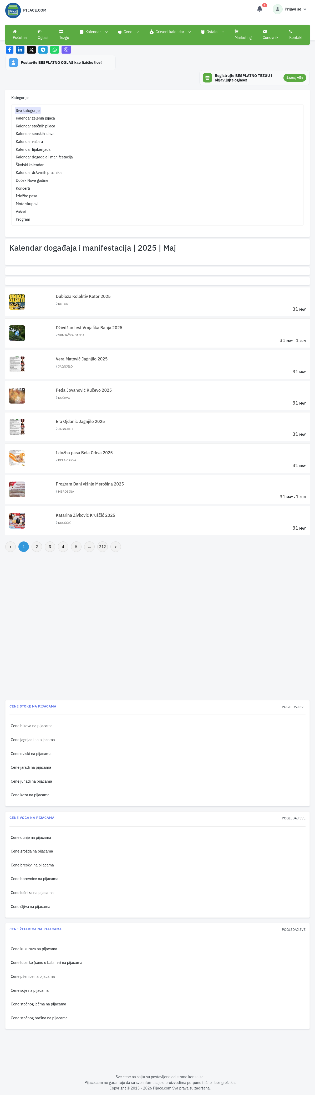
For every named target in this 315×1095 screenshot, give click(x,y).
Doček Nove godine (32, 180)
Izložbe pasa (26, 195)
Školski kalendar (30, 164)
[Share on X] (31, 50)
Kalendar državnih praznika (39, 172)
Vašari (21, 211)
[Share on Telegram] (43, 50)
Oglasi (43, 34)
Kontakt (296, 34)
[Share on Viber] (66, 50)
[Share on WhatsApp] (54, 50)
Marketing (243, 34)
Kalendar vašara (29, 141)
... (89, 546)
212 (102, 546)
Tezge (64, 34)
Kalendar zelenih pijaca (35, 118)
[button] (93, 32)
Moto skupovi (27, 203)
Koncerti (23, 188)
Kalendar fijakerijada (33, 149)
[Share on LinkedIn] (20, 50)
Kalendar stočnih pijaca (35, 125)
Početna (20, 34)
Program (23, 219)
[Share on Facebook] (9, 50)
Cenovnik (270, 34)
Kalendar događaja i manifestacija (44, 156)
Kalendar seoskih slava (35, 133)
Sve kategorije (28, 110)
